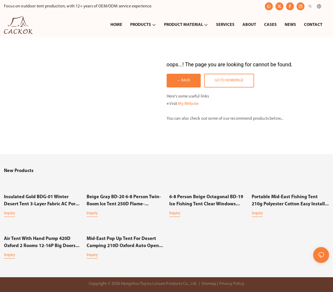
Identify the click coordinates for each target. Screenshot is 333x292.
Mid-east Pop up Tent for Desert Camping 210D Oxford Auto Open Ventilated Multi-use (123, 242)
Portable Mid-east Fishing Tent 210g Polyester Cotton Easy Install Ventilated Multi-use (288, 201)
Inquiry (9, 213)
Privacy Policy (231, 283)
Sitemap (209, 283)
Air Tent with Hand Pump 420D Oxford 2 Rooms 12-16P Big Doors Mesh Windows (40, 242)
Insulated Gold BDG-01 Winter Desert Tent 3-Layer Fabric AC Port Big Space (40, 201)
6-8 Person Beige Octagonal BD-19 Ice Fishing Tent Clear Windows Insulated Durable (206, 201)
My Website (188, 104)
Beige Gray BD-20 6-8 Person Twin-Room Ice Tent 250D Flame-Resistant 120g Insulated (124, 201)
